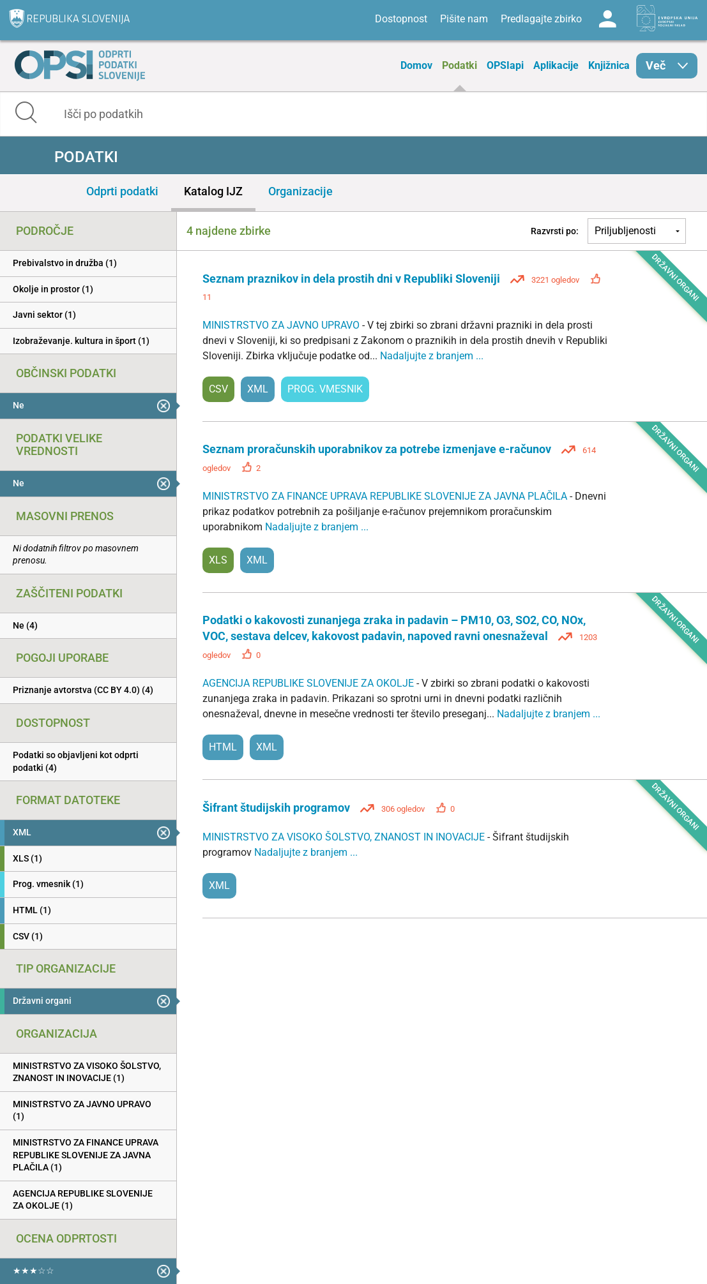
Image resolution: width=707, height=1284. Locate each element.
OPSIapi (505, 65)
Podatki (459, 65)
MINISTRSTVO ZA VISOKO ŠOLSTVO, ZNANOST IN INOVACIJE (344, 837)
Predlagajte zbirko (541, 19)
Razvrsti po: (555, 231)
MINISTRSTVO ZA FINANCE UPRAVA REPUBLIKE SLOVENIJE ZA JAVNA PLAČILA (386, 496)
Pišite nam (464, 19)
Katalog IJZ (213, 191)
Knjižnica (609, 65)
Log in (607, 19)
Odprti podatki (122, 191)
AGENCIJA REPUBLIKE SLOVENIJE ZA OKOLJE (309, 683)
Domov (416, 65)
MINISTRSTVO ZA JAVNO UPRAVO (282, 325)
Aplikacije (556, 65)
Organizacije (300, 191)
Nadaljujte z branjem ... (431, 356)
